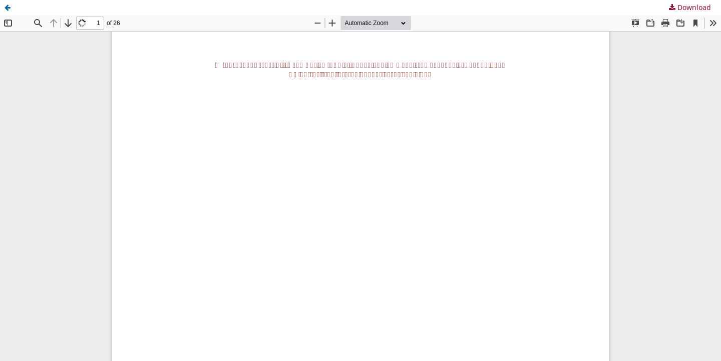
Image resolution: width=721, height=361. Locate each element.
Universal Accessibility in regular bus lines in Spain (106, 7)
